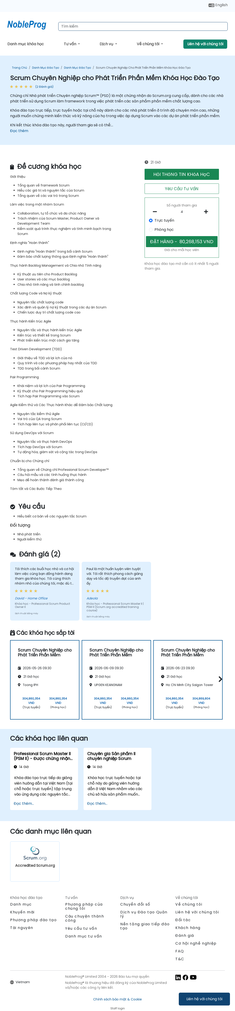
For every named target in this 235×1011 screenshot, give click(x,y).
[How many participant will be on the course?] (182, 212)
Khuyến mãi (22, 912)
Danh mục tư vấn (83, 936)
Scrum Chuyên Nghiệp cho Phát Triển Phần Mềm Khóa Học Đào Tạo (143, 68)
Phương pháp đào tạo (33, 920)
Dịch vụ (107, 44)
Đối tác (183, 920)
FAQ (179, 951)
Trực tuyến (164, 220)
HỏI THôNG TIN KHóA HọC (181, 174)
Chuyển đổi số (135, 904)
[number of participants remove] (156, 211)
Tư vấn (70, 44)
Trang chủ (19, 68)
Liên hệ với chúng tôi (204, 999)
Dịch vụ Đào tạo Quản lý (144, 914)
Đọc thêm (19, 130)
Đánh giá (184, 935)
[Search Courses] (143, 26)
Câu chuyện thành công (84, 918)
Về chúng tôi (148, 44)
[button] (219, 679)
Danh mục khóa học (25, 44)
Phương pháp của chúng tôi (84, 906)
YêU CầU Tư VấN (181, 189)
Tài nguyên (21, 927)
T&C (179, 959)
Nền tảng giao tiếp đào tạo (145, 926)
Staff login (117, 1008)
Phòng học (164, 229)
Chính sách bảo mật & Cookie (117, 999)
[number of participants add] (207, 211)
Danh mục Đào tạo (45, 68)
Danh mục (21, 904)
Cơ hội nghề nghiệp (196, 943)
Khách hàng (188, 927)
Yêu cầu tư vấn (81, 928)
